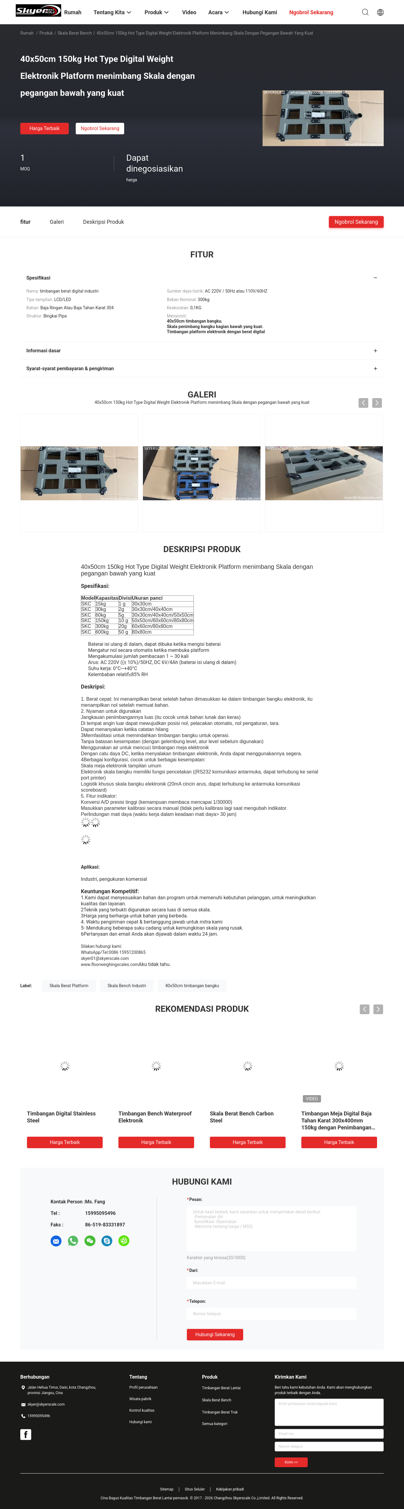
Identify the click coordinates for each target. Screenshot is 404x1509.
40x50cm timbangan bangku (192, 985)
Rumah (27, 33)
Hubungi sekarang (215, 1334)
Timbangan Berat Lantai (221, 1388)
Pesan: (195, 1199)
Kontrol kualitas (141, 1410)
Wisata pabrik (140, 1399)
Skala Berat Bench (75, 33)
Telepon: (197, 1301)
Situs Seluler (195, 1489)
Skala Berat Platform (69, 985)
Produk (46, 33)
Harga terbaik (44, 128)
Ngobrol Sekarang (100, 128)
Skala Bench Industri (127, 985)
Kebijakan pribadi (230, 1489)
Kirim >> (291, 1462)
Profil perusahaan (143, 1387)
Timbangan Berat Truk (220, 1412)
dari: (193, 1270)
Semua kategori (214, 1424)
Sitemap (167, 1489)
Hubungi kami (140, 1422)
